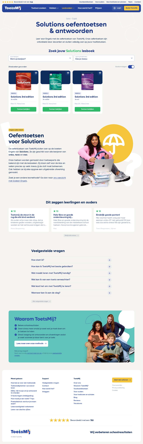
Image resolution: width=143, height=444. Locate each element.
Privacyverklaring (118, 388)
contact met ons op (34, 353)
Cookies (115, 390)
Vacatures (78, 403)
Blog (75, 397)
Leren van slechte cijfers (20, 409)
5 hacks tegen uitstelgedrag (22, 396)
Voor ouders (78, 392)
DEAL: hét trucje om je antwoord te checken (24, 392)
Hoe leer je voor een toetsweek (23, 383)
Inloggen (45, 392)
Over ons (77, 383)
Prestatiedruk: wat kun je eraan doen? (23, 402)
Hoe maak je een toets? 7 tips (22, 399)
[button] (41, 58)
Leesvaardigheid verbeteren (22, 407)
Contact (45, 386)
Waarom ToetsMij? (81, 386)
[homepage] (13, 8)
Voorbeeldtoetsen (81, 389)
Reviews (77, 400)
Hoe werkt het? (48, 389)
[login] (117, 8)
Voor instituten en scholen (84, 394)
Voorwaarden (117, 385)
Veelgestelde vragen (50, 383)
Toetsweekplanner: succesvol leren (22, 387)
